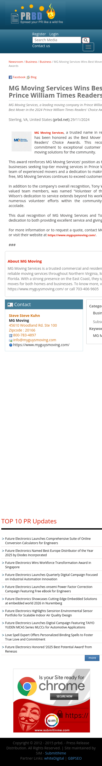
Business (31, 62)
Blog (33, 77)
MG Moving (19, 320)
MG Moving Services (49, 132)
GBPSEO (75, 758)
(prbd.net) (61, 119)
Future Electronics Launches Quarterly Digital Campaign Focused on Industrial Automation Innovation (51, 577)
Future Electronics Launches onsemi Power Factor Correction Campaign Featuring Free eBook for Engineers (48, 589)
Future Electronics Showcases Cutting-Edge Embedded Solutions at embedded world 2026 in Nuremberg (51, 601)
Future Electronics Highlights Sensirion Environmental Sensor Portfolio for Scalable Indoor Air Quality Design (49, 613)
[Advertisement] (51, 436)
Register (39, 34)
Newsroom (16, 62)
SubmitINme (55, 753)
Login (53, 34)
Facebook (19, 77)
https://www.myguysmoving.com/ (72, 235)
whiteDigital (54, 758)
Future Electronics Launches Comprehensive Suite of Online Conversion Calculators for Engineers (48, 540)
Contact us (41, 45)
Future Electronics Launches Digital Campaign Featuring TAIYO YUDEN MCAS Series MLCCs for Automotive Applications (49, 625)
